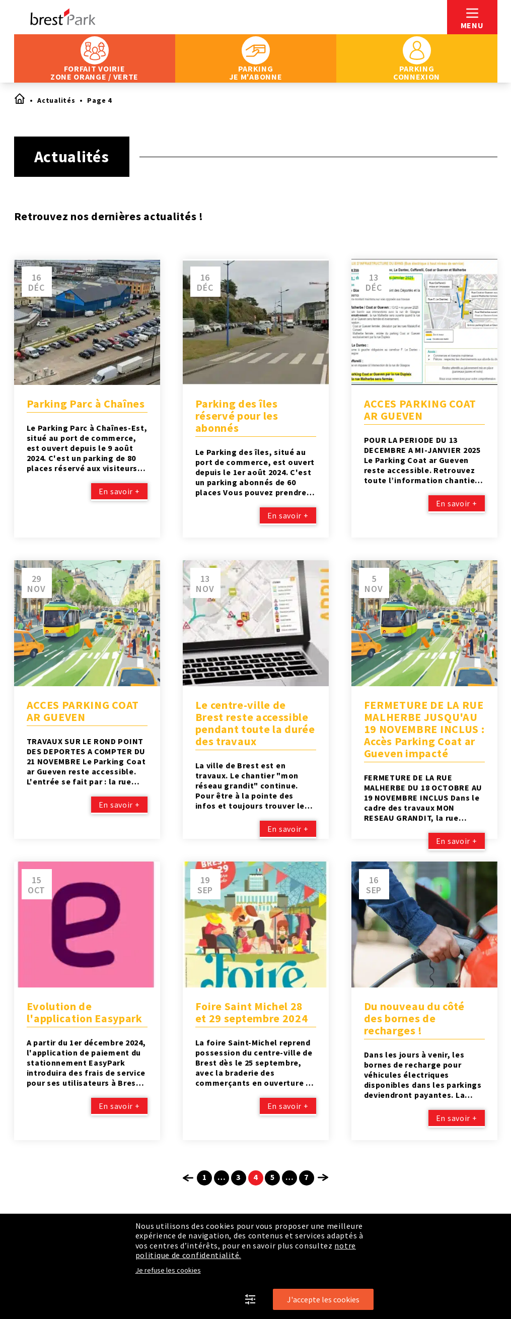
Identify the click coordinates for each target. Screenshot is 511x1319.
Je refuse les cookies (168, 1270)
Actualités (56, 100)
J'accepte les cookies (323, 1299)
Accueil (19, 98)
